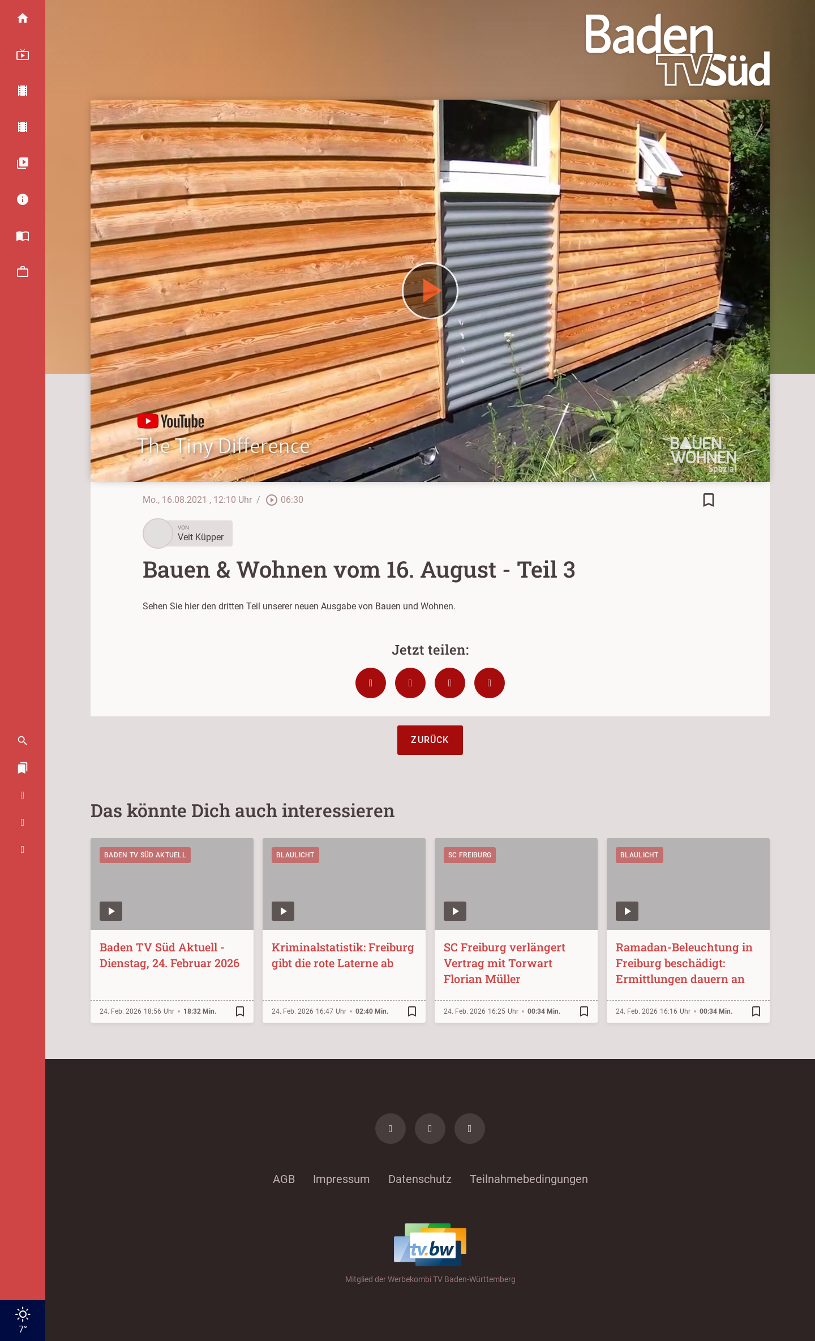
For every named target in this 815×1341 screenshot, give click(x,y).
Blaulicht (295, 855)
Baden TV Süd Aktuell (145, 855)
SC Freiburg (469, 855)
